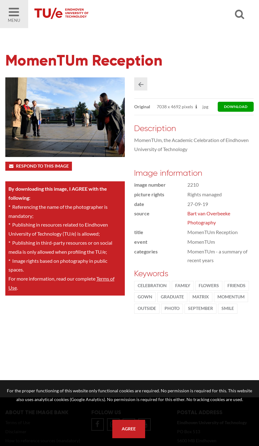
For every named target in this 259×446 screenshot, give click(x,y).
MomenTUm (231, 296)
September (200, 308)
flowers (209, 285)
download (235, 106)
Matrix (200, 296)
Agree (129, 428)
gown (145, 296)
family (182, 285)
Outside (147, 308)
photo (172, 308)
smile (227, 308)
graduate (172, 296)
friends (236, 285)
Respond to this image (38, 166)
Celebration (152, 285)
